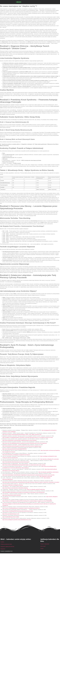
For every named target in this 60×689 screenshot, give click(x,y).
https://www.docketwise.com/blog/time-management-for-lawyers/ (16, 454)
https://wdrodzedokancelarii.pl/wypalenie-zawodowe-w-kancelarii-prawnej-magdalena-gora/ (21, 446)
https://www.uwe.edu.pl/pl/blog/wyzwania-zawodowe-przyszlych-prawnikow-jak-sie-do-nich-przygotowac (24, 443)
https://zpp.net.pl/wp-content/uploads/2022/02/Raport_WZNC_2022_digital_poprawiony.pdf (21, 434)
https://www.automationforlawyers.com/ (10, 513)
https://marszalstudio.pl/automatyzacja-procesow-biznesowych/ (15, 462)
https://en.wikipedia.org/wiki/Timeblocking (36, 489)
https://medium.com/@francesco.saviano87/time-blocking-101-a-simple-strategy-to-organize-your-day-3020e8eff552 (27, 500)
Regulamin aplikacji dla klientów (7, 546)
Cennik (41, 548)
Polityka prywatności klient (6, 544)
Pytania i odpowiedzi (44, 543)
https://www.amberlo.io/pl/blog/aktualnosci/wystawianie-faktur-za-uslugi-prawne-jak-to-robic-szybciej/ (23, 464)
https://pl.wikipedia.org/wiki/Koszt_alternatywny (48, 472)
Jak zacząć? (43, 546)
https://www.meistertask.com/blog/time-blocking (12, 485)
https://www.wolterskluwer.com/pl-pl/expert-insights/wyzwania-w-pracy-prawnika (19, 440)
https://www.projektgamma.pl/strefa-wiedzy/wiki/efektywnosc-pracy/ (16, 519)
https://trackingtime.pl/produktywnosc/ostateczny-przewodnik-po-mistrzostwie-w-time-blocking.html (23, 492)
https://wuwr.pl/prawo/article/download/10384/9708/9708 (14, 449)
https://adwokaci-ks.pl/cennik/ (45, 476)
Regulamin (3, 548)
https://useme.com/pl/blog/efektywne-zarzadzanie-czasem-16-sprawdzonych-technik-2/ (21, 508)
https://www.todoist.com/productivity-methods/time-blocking (15, 487)
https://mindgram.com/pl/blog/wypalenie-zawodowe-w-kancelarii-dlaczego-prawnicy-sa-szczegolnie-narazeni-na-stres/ (27, 437)
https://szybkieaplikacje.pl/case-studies (10, 516)
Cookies (2, 541)
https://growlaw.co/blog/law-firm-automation (49, 459)
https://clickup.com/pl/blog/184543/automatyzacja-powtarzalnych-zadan (17, 511)
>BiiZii (18, 2)
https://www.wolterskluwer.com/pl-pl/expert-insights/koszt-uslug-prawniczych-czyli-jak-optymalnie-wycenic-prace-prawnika (28, 474)
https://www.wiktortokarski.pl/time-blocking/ (11, 495)
